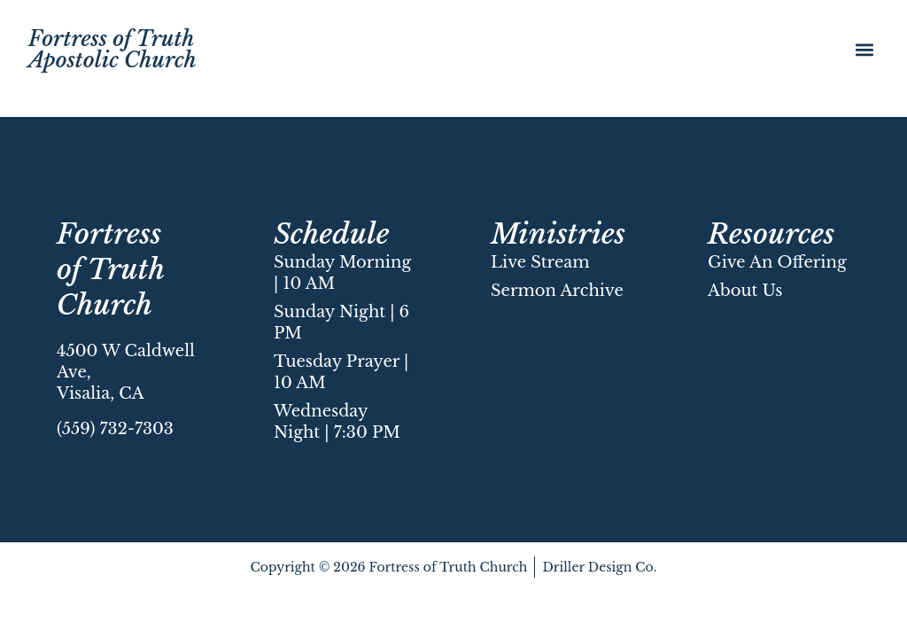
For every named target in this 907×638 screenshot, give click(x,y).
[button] (864, 49)
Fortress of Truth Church (110, 269)
